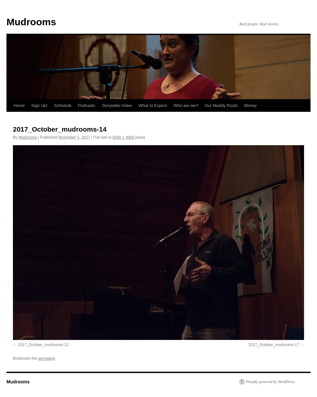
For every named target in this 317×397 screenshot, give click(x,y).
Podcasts (86, 105)
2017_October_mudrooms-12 (43, 345)
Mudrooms (31, 22)
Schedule (62, 105)
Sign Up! (39, 105)
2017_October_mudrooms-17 (273, 345)
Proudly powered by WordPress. (271, 381)
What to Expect (152, 105)
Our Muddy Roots (221, 105)
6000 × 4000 (123, 137)
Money (250, 105)
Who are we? (185, 105)
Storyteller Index (117, 105)
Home (19, 105)
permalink (46, 358)
